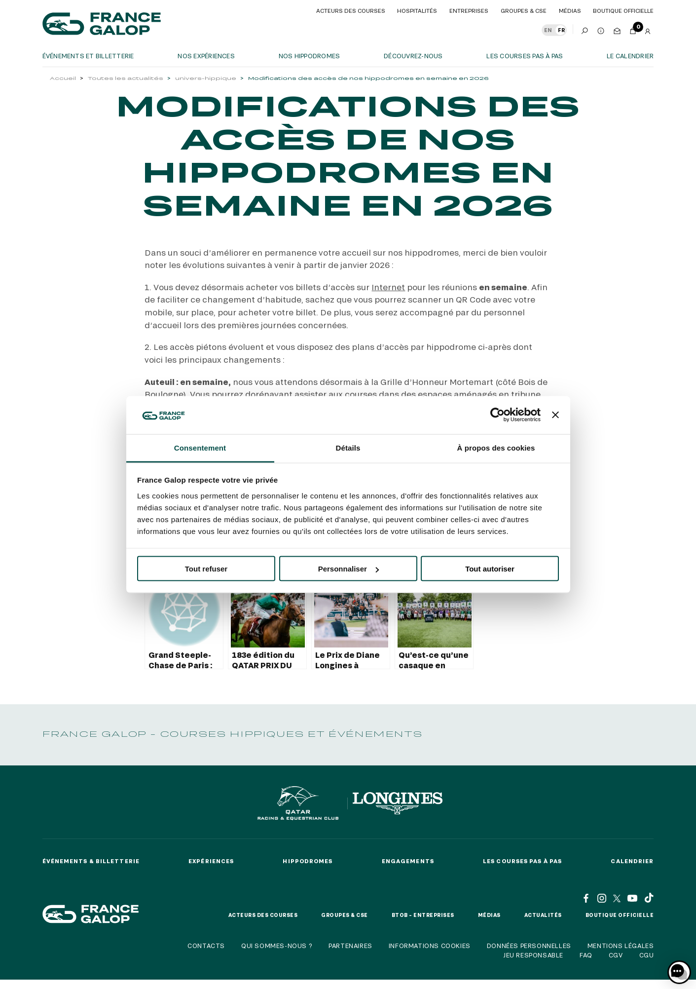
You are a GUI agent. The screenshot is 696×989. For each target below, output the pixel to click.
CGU (646, 954)
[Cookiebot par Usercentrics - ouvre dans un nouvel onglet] (497, 415)
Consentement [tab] (200, 447)
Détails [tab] (348, 447)
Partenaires (350, 945)
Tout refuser (206, 569)
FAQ (586, 954)
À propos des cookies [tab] (496, 447)
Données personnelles (529, 945)
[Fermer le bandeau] (555, 415)
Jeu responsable (533, 954)
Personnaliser (348, 569)
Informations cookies (430, 945)
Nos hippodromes (309, 55)
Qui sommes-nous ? (276, 945)
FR (561, 30)
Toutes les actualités (125, 78)
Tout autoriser (489, 569)
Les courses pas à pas (524, 55)
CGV (616, 954)
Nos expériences (206, 55)
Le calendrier (630, 55)
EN (548, 30)
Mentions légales (620, 945)
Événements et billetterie (88, 55)
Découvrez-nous (413, 55)
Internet (388, 287)
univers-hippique (205, 78)
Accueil (63, 78)
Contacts (206, 945)
